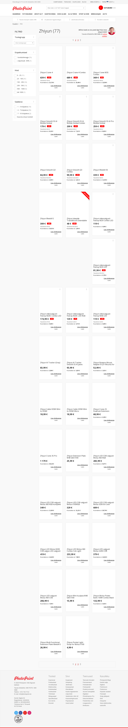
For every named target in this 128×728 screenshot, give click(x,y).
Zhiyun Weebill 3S (100, 170)
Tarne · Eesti (108, 2)
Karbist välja (104, 682)
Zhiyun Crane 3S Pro (48, 456)
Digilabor (85, 694)
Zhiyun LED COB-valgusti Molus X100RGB (77, 503)
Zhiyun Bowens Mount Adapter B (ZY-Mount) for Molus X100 (103, 364)
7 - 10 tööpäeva (24, 113)
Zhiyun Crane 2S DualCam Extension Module (101, 410)
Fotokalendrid (87, 685)
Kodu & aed (61, 14)
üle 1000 (21, 92)
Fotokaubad (27, 14)
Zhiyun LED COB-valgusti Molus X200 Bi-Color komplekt (103, 503)
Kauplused (76, 2)
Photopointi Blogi (105, 680)
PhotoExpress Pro (88, 696)
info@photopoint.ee (25, 694)
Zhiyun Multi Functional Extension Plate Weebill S (50, 643)
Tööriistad (52, 694)
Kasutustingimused (72, 698)
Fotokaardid (86, 687)
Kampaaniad (58, 2)
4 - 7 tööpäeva (24, 110)
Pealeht (15, 24)
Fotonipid (103, 694)
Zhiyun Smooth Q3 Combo (74, 171)
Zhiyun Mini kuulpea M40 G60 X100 (77, 597)
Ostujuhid (103, 701)
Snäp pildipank (104, 696)
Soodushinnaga (24, 57)
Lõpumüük (69, 694)
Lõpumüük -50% (24, 61)
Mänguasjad (96, 14)
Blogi (84, 2)
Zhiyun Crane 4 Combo (76, 73)
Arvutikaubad (53, 685)
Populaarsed (70, 701)
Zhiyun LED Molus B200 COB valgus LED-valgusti (50, 550)
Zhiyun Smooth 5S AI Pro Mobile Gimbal (103, 122)
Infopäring (69, 682)
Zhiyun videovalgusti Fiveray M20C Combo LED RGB (50, 315)
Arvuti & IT (38, 14)
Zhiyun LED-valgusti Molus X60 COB (48, 597)
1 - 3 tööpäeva (24, 107)
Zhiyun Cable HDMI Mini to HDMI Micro (77, 410)
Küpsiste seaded (105, 691)
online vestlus (104, 35)
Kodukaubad (52, 689)
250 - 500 (22, 85)
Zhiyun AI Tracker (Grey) (50, 363)
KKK (101, 698)
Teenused (67, 2)
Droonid (51, 703)
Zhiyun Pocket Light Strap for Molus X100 (75, 643)
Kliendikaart (69, 689)
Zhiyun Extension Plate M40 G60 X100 (76, 457)
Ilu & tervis (72, 14)
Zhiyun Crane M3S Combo (100, 73)
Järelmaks (69, 685)
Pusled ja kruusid (88, 689)
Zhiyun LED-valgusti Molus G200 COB (101, 550)
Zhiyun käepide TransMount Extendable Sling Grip (77, 219)
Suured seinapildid (88, 691)
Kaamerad (16, 14)
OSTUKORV (108, 8)
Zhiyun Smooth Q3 (48, 170)
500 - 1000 (22, 89)
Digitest (102, 685)
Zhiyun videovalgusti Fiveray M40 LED (101, 315)
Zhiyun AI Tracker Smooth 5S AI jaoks (75, 364)
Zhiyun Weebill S (47, 219)
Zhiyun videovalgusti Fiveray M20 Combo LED (103, 219)
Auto (105, 14)
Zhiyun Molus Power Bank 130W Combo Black (103, 597)
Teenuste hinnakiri (88, 680)
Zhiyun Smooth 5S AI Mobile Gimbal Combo (76, 122)
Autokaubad (52, 691)
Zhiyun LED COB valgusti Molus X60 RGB (103, 457)
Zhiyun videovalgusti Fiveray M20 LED (101, 266)
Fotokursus (103, 689)
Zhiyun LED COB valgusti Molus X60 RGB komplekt (50, 503)
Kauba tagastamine (72, 691)
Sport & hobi (84, 14)
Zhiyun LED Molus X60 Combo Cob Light (76, 550)
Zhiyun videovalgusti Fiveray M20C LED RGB (76, 315)
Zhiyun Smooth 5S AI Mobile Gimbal (48, 122)
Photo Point (25, 678)
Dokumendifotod (88, 698)
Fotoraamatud (87, 682)
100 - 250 (22, 82)
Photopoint (23, 8)
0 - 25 (20, 75)
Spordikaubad (53, 698)
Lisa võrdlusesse (56, 86)
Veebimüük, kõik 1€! (72, 696)
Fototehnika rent (88, 701)
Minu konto (95, 2)
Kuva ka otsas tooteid (25, 117)
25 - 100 (21, 79)
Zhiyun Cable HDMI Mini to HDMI (50, 410)
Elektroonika (50, 14)
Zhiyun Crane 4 (46, 73)
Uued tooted (69, 703)
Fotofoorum (103, 687)
